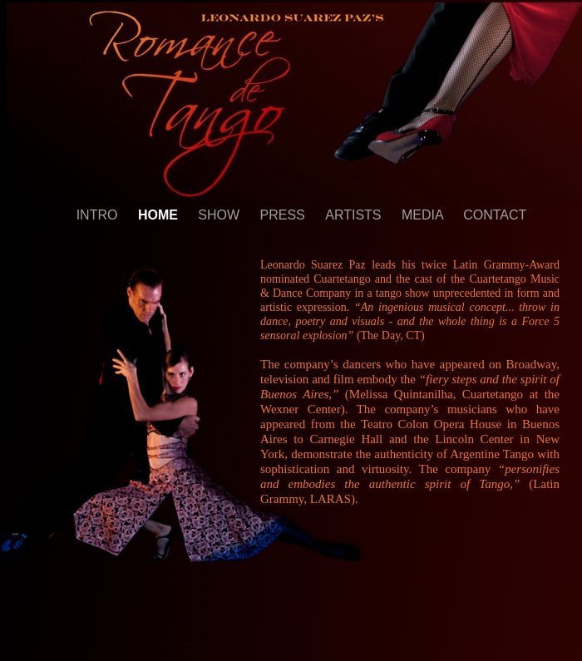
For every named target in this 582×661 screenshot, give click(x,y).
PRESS (284, 215)
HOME (159, 215)
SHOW (220, 215)
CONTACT (494, 215)
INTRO (98, 215)
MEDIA (424, 215)
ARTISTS (355, 215)
